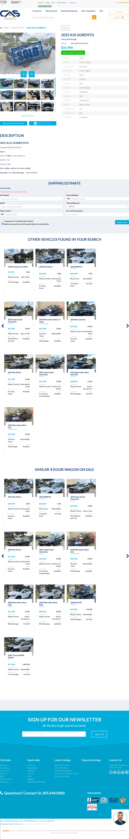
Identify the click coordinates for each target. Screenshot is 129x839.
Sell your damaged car (29, 821)
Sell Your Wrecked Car (9, 821)
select (128, 206)
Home (5, 28)
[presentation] (81, 222)
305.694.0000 (124, 2)
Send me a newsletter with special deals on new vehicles (26, 224)
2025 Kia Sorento (36, 28)
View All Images (27, 115)
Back (65, 28)
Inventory (18, 28)
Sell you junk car (47, 821)
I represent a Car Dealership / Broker (18, 221)
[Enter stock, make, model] (64, 17)
